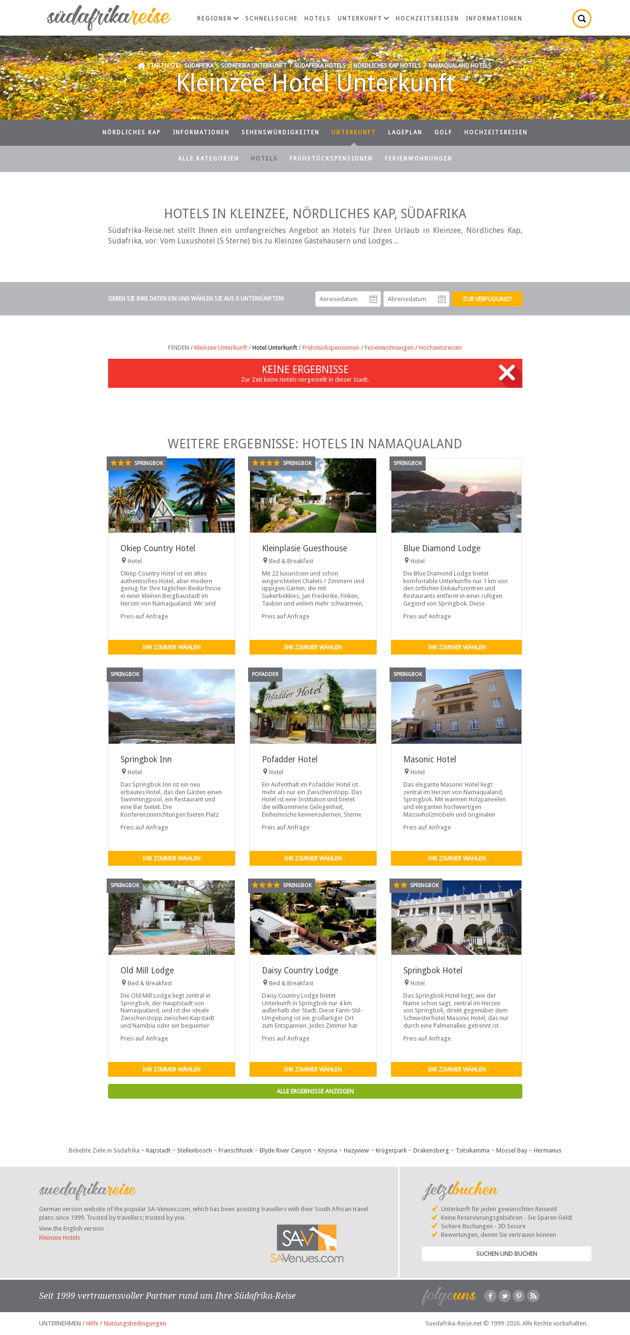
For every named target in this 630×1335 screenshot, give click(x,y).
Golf (443, 132)
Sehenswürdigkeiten (280, 132)
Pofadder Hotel (290, 759)
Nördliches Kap (131, 132)
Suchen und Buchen (506, 1253)
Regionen (218, 18)
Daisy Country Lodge (300, 970)
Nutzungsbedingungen (135, 1323)
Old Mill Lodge (147, 970)
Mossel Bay (511, 1150)
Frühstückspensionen (331, 158)
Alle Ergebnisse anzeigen (315, 1091)
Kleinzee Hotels (59, 1237)
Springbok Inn (146, 759)
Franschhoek (236, 1150)
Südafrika (198, 65)
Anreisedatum (373, 299)
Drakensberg (431, 1150)
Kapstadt (158, 1150)
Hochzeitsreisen (427, 18)
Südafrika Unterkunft (254, 65)
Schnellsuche (271, 18)
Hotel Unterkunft (274, 347)
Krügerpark (391, 1150)
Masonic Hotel (429, 759)
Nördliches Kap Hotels (387, 65)
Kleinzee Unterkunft (220, 347)
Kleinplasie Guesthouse (304, 548)
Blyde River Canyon (285, 1150)
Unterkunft (363, 18)
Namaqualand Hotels (460, 65)
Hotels (317, 18)
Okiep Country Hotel (157, 548)
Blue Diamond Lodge (441, 548)
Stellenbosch (194, 1150)
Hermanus (547, 1150)
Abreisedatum (442, 299)
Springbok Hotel (432, 970)
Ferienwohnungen (418, 158)
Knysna (327, 1150)
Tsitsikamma (473, 1150)
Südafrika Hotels (320, 65)
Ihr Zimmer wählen (171, 647)
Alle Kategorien (208, 158)
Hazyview (356, 1150)
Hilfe (92, 1323)
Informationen (494, 18)
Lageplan (405, 132)
